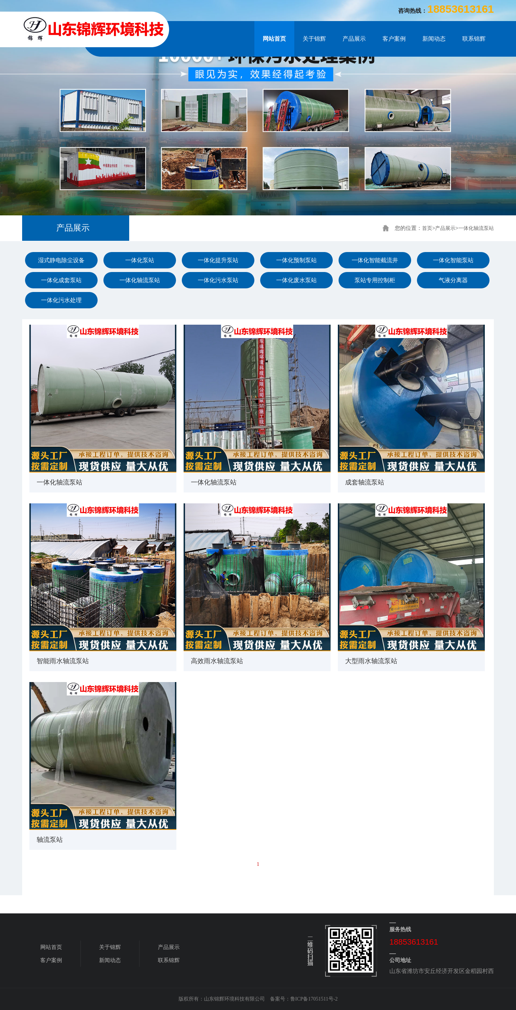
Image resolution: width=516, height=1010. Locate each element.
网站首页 (274, 39)
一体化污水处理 (61, 300)
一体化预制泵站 (296, 260)
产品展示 (354, 39)
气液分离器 (453, 280)
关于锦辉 (314, 39)
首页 (427, 228)
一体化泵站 (139, 260)
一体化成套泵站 (61, 280)
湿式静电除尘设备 (61, 260)
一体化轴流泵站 (476, 228)
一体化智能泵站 (453, 260)
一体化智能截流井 (375, 260)
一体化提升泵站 (218, 260)
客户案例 (394, 39)
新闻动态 (434, 39)
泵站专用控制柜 (375, 280)
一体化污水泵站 (218, 280)
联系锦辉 (474, 39)
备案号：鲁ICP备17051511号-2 (304, 999)
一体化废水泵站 (296, 280)
